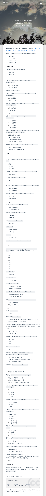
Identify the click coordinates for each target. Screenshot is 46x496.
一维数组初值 (12, 110)
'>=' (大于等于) (12, 423)
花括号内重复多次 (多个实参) (16, 380)
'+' (9, 367)
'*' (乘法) (11, 392)
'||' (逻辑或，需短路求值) (15, 451)
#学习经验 (19, 476)
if (9, 246)
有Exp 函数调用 (12, 229)
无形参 (10, 164)
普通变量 (11, 196)
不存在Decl (11, 58)
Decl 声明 (11, 215)
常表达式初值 (12, 108)
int (9, 182)
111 (9, 268)
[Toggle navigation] (41, 3)
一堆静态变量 (12, 127)
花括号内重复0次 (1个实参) (16, 378)
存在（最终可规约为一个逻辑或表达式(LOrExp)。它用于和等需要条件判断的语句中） (23, 320)
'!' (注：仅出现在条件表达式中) (16, 372)
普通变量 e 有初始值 (14, 135)
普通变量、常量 (13, 331)
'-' (9, 370)
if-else (10, 243)
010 (9, 258)
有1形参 (10, 166)
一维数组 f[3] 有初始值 (14, 139)
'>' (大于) (11, 418)
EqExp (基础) (12, 441)
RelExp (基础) (12, 431)
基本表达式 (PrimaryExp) (15, 357)
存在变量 (11, 74)
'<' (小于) (11, 416)
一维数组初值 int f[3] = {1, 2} (16, 149)
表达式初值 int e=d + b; (14, 147)
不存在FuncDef (12, 63)
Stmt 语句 (11, 217)
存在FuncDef (12, 60)
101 (9, 264)
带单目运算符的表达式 (14, 361)
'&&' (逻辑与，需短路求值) (15, 443)
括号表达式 (11, 339)
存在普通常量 (12, 98)
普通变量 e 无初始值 (14, 137)
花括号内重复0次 (13, 85)
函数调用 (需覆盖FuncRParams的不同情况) (20, 359)
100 (9, 262)
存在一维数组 (12, 100)
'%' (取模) (11, 396)
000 (9, 253)
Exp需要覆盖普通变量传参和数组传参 (18, 382)
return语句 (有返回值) (14, 286)
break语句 (11, 274)
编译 (13, 476)
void (9, 180)
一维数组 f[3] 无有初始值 (15, 141)
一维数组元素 (12, 333)
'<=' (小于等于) (12, 421)
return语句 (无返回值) (14, 288)
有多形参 (11, 168)
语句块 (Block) (12, 237)
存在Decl (11, 56)
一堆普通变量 (12, 123)
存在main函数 (12, 174)
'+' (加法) (11, 404)
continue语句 (12, 280)
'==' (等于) (11, 433)
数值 (10, 343)
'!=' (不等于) (11, 435)
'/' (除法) (11, 394)
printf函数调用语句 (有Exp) (16, 294)
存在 (10, 313)
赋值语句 (11, 223)
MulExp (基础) (12, 402)
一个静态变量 (12, 125)
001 (9, 256)
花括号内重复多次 (13, 87)
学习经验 (9, 476)
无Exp (11, 232)
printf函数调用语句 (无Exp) (16, 296)
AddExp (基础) (12, 414)
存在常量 (11, 72)
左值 (10, 341)
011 (9, 260)
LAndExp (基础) (13, 449)
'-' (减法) (11, 406)
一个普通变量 (12, 121)
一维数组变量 (12, 198)
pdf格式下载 (32, 50)
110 (9, 266)
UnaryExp (11, 390)
